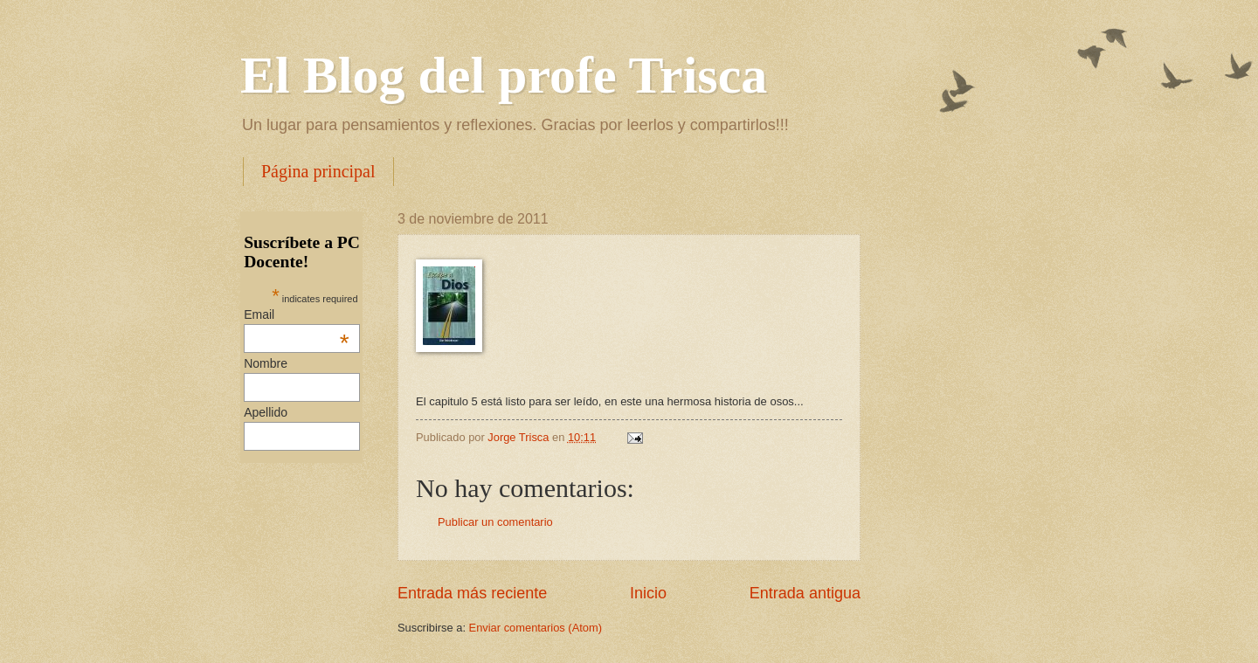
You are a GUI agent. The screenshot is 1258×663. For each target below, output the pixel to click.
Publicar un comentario (495, 521)
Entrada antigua (805, 593)
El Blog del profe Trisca (503, 75)
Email (296, 314)
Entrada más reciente (472, 593)
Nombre (265, 363)
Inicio (648, 593)
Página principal (318, 171)
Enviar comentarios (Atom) (535, 627)
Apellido (265, 412)
